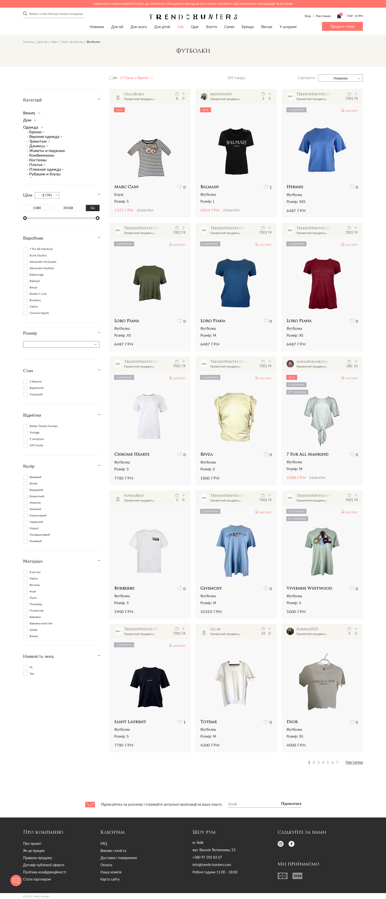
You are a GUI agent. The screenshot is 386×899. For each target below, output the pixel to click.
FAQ (103, 843)
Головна (28, 42)
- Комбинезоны (40, 155)
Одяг (195, 27)
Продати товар (342, 26)
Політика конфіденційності (44, 872)
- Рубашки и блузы (44, 173)
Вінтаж (266, 27)
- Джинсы (36, 145)
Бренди (248, 27)
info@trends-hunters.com (212, 864)
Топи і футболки (72, 42)
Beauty (30, 112)
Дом (28, 119)
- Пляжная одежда (44, 169)
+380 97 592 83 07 (207, 857)
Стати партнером (37, 879)
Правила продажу (37, 858)
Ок (93, 208)
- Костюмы (37, 159)
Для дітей (162, 27)
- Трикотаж (37, 141)
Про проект (32, 843)
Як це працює (34, 851)
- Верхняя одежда (43, 136)
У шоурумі (288, 27)
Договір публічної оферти (43, 865)
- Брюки (34, 131)
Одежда (32, 127)
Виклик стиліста (113, 851)
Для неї (117, 27)
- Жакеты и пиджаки (46, 150)
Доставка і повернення (118, 858)
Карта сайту (110, 879)
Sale (180, 27)
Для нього (138, 27)
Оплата (106, 865)
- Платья (35, 164)
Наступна (354, 762)
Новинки (97, 27)
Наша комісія (111, 872)
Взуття (211, 27)
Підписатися (291, 804)
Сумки (229, 27)
